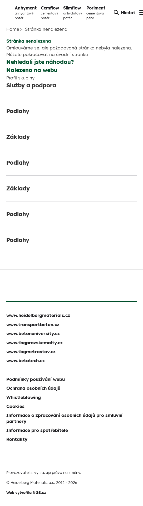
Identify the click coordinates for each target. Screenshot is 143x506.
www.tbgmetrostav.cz (31, 351)
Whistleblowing (23, 397)
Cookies (15, 406)
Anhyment (26, 13)
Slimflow (72, 13)
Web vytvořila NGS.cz (26, 492)
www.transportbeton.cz (32, 324)
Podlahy (17, 111)
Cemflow (50, 13)
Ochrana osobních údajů (33, 388)
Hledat (124, 12)
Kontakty (16, 439)
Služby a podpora (31, 85)
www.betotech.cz (25, 360)
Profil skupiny (20, 77)
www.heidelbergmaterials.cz (38, 315)
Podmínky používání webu (35, 379)
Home (12, 29)
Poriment (95, 13)
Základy (18, 136)
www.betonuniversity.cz (33, 333)
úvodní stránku (72, 54)
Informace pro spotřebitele (37, 430)
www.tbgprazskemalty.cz (34, 342)
